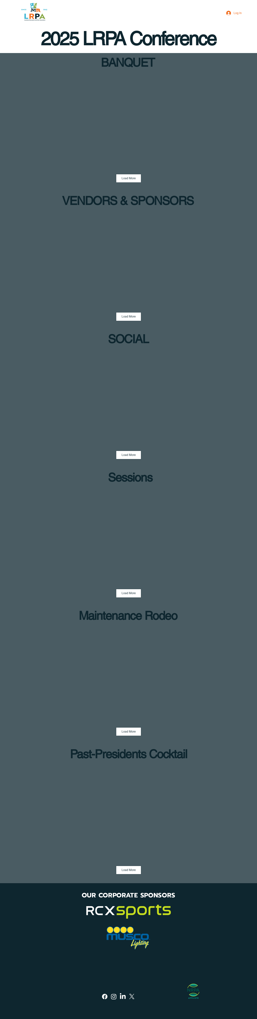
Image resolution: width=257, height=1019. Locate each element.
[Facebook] (104, 996)
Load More (129, 178)
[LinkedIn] (122, 996)
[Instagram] (113, 996)
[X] (131, 996)
